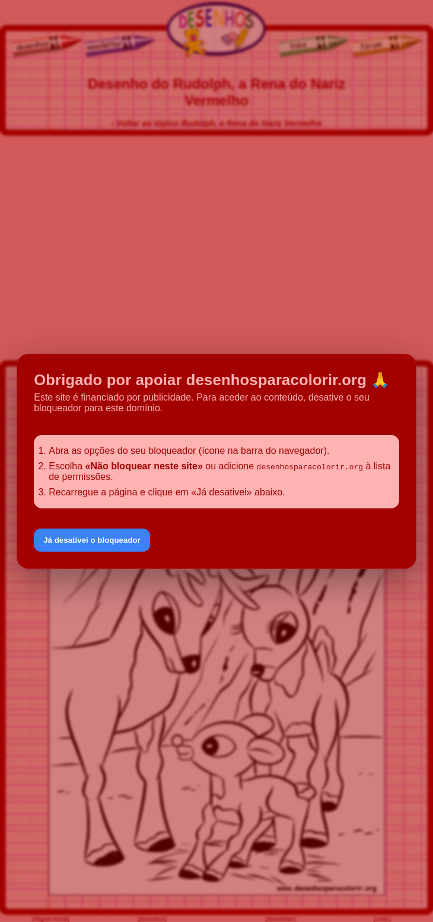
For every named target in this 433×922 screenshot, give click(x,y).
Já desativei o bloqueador (92, 540)
